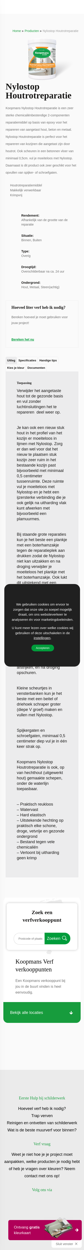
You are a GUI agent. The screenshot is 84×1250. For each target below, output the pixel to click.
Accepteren (43, 647)
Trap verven (42, 1115)
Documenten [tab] (36, 367)
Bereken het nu (22, 339)
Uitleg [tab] (11, 360)
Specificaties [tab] (27, 360)
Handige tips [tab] (48, 360)
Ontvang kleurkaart (43, 1229)
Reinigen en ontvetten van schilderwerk (42, 1123)
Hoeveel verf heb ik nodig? (42, 1108)
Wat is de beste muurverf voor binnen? (42, 1130)
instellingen (42, 638)
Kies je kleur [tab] (15, 367)
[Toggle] (8, 7)
